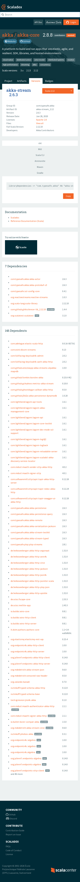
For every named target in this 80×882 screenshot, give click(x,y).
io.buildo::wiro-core (20, 611)
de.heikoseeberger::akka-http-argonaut (30, 550)
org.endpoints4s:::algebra (23, 740)
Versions (35, 81)
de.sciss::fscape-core (20, 599)
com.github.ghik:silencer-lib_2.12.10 (28, 309)
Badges (49, 81)
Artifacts (21, 81)
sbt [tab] (40, 143)
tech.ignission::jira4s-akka (23, 700)
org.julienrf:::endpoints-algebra (26, 758)
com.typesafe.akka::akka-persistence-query (32, 514)
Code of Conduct (14, 850)
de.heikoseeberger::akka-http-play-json (30, 587)
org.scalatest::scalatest (22, 315)
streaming (25, 64)
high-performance (10, 64)
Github (11, 814)
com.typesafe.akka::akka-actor (25, 279)
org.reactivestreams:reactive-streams (29, 297)
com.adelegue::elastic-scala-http (27, 343)
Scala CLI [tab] (40, 155)
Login (71, 22)
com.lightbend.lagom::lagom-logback (29, 445)
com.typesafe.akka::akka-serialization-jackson (33, 526)
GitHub (25, 41)
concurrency (45, 64)
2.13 (28, 70)
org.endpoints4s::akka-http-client (27, 645)
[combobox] (58, 91)
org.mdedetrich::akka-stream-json (27, 669)
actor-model (39, 60)
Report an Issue (13, 834)
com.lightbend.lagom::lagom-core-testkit (31, 423)
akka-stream (18, 90)
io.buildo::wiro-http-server (23, 623)
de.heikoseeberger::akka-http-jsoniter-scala (32, 580)
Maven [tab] (40, 167)
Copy (68, 196)
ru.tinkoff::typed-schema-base (25, 694)
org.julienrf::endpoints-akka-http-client (30, 657)
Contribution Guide (15, 830)
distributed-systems (56, 60)
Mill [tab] (40, 149)
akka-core (28, 35)
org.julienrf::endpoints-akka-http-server (30, 663)
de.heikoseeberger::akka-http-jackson (29, 568)
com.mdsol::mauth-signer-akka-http (29, 715)
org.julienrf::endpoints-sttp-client (27, 770)
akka (7, 35)
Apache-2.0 (41, 119)
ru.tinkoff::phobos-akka (22, 734)
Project (8, 81)
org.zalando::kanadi (20, 681)
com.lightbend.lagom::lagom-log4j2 (28, 439)
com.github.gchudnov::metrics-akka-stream (32, 383)
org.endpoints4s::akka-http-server (27, 651)
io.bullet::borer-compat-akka (25, 721)
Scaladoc (15, 217)
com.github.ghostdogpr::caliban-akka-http (32, 389)
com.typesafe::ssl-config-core (25, 291)
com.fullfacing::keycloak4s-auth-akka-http (32, 361)
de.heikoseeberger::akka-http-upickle (29, 593)
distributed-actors (24, 60)
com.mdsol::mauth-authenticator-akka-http (32, 706)
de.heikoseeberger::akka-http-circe (28, 562)
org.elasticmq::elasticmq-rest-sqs (27, 639)
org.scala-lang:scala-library (24, 303)
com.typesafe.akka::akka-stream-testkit (30, 532)
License (9, 854)
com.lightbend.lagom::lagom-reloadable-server (34, 451)
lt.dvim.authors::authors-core (25, 629)
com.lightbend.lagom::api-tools (26, 401)
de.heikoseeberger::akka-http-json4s (29, 574)
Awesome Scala (53, 22)
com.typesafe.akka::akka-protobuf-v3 (29, 285)
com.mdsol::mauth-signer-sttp (26, 473)
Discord (11, 818)
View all (40, 123)
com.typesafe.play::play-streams (26, 544)
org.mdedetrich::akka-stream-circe (28, 727)
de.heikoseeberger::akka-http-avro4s (29, 556)
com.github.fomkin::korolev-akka (27, 377)
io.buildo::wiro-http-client (23, 617)
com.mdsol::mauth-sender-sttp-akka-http (31, 467)
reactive (70, 60)
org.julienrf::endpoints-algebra (26, 764)
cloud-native (8, 60)
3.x (21, 70)
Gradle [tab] (40, 172)
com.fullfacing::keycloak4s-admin (27, 355)
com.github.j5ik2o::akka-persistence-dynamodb (34, 395)
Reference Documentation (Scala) (27, 221)
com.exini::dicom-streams (23, 349)
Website (10, 41)
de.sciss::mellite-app (21, 605)
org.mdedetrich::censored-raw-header (29, 675)
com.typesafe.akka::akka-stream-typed (30, 538)
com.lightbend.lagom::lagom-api (27, 417)
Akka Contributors (45, 130)
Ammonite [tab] (40, 160)
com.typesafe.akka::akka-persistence (28, 508)
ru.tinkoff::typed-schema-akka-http (28, 687)
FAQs (8, 846)
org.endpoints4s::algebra (23, 752)
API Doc (38, 22)
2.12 (36, 70)
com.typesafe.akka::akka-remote (26, 520)
